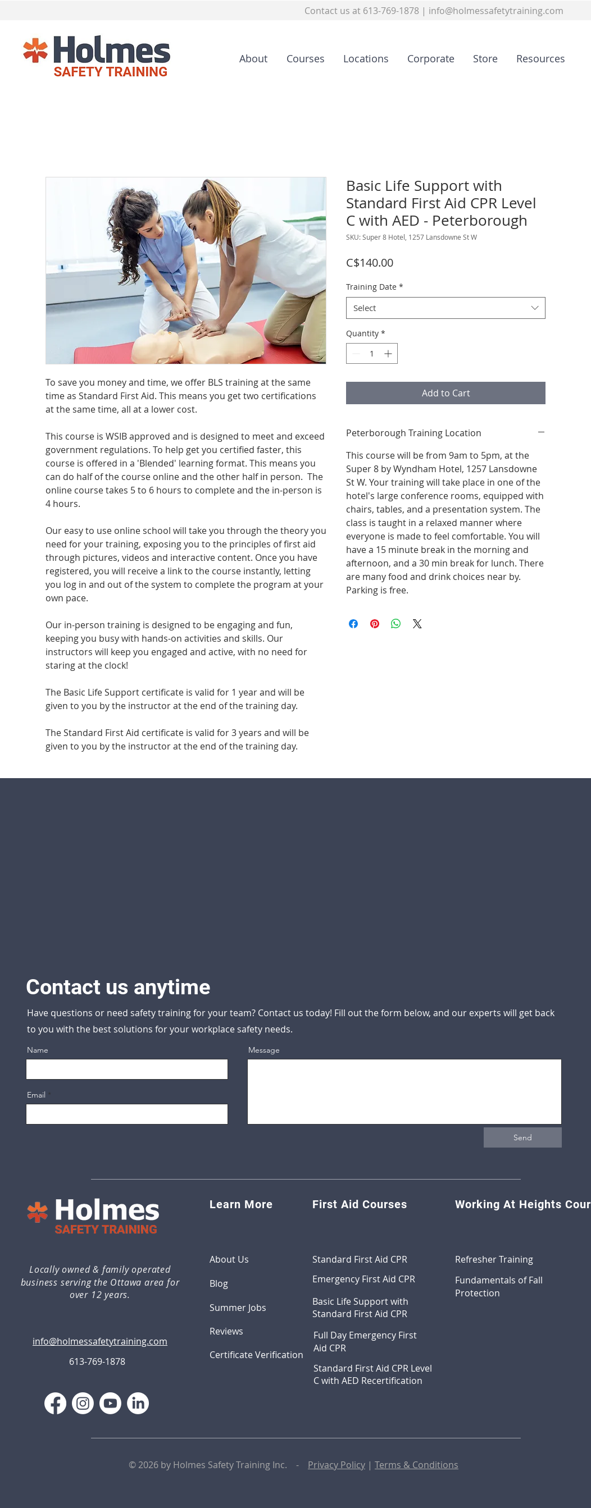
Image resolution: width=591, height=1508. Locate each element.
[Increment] (389, 353)
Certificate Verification (256, 1355)
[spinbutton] (372, 353)
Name (37, 1050)
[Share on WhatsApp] (396, 623)
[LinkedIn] (138, 1403)
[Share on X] (417, 623)
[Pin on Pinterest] (374, 623)
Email (36, 1095)
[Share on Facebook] (353, 623)
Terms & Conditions (416, 1465)
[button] (301, 58)
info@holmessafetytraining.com (496, 10)
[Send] (523, 1137)
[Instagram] (83, 1403)
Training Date (374, 286)
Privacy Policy (336, 1465)
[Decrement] (355, 353)
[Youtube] (110, 1403)
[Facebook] (55, 1403)
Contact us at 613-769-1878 (361, 10)
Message (264, 1050)
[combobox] (445, 308)
